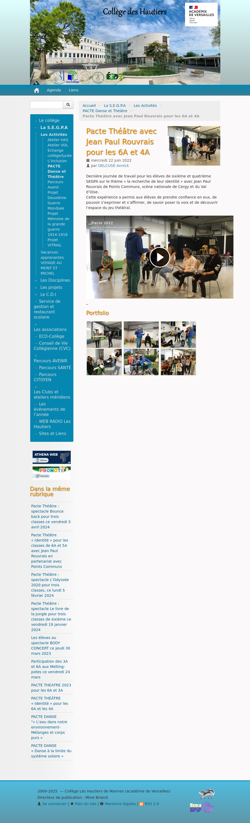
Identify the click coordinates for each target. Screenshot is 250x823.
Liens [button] (74, 90)
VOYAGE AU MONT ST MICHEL (51, 268)
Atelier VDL (58, 145)
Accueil (89, 105)
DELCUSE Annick (113, 165)
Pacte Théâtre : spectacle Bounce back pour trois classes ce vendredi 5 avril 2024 (51, 516)
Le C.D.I (48, 294)
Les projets (51, 287)
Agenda (54, 90)
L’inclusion (57, 161)
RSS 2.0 (149, 804)
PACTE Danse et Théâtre (105, 111)
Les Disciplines (55, 280)
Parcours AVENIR (50, 361)
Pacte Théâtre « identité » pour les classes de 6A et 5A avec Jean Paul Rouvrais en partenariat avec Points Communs (49, 551)
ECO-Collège (51, 336)
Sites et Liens (52, 433)
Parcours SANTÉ (55, 367)
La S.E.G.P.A (115, 105)
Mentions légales (118, 804)
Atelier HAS (58, 140)
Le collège (49, 120)
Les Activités (145, 105)
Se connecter (52, 804)
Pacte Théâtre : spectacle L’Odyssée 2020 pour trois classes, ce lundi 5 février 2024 (50, 585)
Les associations (50, 329)
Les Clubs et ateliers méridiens (52, 395)
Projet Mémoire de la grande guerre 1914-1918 (58, 224)
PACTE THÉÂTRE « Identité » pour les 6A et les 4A (49, 703)
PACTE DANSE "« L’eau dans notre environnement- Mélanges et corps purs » (49, 727)
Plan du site (83, 804)
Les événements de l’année (49, 409)
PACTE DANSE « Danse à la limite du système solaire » (51, 750)
